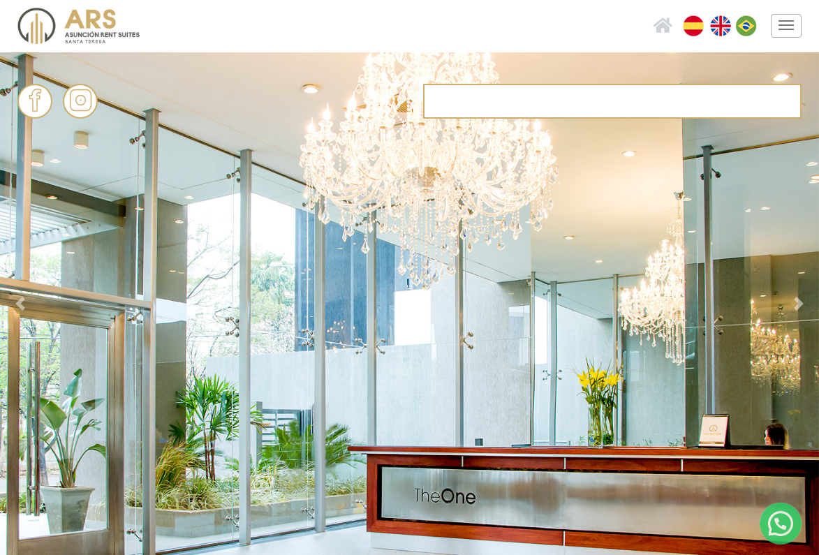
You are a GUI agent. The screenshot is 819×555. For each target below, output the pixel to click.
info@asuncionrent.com (605, 101)
